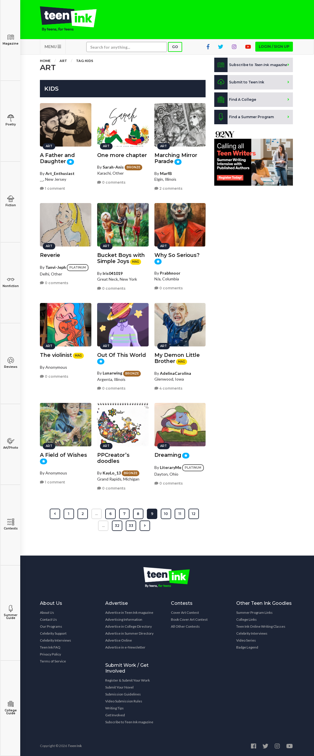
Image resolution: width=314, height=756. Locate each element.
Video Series (246, 640)
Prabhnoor (170, 273)
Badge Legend (247, 647)
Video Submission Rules (123, 701)
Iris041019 (113, 273)
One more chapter (122, 155)
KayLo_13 (112, 472)
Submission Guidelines (123, 694)
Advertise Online (118, 640)
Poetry (10, 120)
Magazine (10, 39)
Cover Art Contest (185, 612)
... (96, 514)
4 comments (168, 388)
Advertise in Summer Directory (129, 633)
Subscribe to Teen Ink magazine (129, 722)
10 (166, 514)
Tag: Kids (84, 61)
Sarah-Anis (113, 167)
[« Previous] (55, 514)
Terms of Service (53, 661)
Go (175, 47)
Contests (10, 524)
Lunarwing (112, 372)
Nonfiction (10, 282)
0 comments (111, 182)
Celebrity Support (53, 633)
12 (193, 514)
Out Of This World (121, 355)
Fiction (10, 201)
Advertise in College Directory (128, 626)
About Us (47, 612)
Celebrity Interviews (55, 640)
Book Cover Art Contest (189, 619)
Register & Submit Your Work (127, 680)
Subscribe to (250, 65)
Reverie (50, 255)
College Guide (10, 707)
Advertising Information (123, 619)
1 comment (52, 188)
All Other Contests (185, 626)
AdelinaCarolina (175, 373)
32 (117, 525)
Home (45, 61)
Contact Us (48, 619)
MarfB (166, 173)
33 (131, 525)
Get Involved (115, 715)
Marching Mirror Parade (175, 158)
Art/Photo (10, 444)
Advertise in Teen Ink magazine (129, 612)
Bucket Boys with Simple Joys (121, 258)
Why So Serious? (177, 255)
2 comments (168, 188)
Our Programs (51, 626)
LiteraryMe (170, 467)
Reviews (10, 363)
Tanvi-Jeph (55, 267)
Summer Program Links (254, 612)
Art (63, 61)
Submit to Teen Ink (239, 82)
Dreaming (167, 455)
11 (179, 514)
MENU (53, 46)
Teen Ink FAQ (50, 647)
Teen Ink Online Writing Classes (260, 626)
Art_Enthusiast (60, 173)
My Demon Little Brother (177, 358)
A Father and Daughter (57, 158)
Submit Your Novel (119, 687)
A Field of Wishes (63, 455)
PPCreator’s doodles (113, 458)
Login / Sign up (274, 46)
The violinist (56, 355)
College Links (246, 619)
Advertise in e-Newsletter (125, 647)
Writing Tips (114, 708)
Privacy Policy (50, 654)
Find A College (235, 99)
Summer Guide (10, 612)
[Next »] (145, 526)
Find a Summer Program (244, 117)
